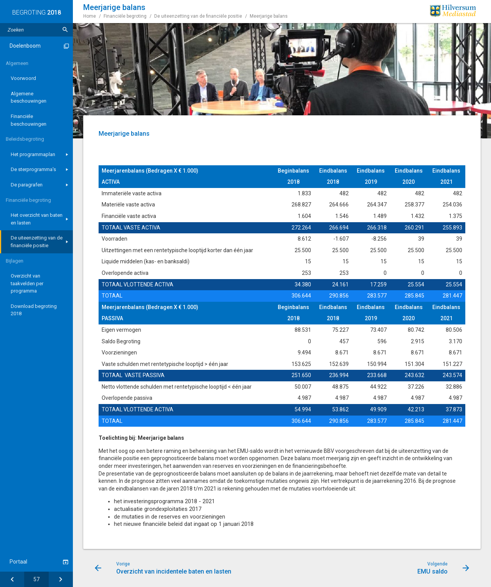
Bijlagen (14, 261)
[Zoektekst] (36, 30)
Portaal (18, 562)
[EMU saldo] (61, 579)
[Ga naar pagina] (36, 579)
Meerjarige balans (269, 16)
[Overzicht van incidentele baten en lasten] (12, 579)
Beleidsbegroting (25, 139)
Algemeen (17, 63)
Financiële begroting (28, 200)
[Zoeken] (65, 30)
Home (89, 16)
